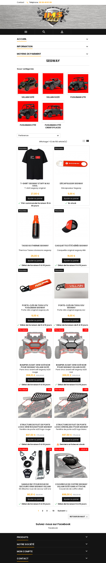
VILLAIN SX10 (28, 97)
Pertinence (39, 135)
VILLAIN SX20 (53, 97)
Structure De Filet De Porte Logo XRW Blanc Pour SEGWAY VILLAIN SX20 (71, 427)
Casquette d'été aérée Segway (71, 245)
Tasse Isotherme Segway (35, 245)
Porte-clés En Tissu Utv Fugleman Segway (35, 306)
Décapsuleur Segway (71, 183)
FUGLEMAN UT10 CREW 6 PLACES (53, 126)
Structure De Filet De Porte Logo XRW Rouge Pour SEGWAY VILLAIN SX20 (35, 427)
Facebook (53, 528)
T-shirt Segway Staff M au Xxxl (35, 184)
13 (53, 510)
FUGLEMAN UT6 (78, 97)
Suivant (63, 510)
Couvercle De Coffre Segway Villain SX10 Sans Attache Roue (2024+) (71, 486)
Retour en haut (79, 516)
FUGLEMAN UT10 (28, 125)
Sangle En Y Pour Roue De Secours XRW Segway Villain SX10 (35, 486)
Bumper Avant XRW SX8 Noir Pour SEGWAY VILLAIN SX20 (35, 366)
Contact (20, 2)
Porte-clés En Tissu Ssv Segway (71, 306)
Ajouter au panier (35, 198)
